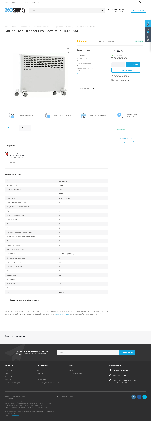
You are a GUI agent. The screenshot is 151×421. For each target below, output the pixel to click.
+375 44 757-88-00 (118, 9)
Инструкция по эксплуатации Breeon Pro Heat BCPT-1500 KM (18, 156)
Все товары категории (126, 138)
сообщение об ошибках (62, 314)
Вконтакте (133, 397)
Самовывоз (9, 374)
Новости (8, 377)
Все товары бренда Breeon (128, 142)
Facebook (139, 397)
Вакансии (9, 380)
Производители (75, 374)
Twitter (144, 397)
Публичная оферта (12, 383)
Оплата (40, 374)
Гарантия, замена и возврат (48, 383)
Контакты (8, 370)
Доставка (40, 377)
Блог (71, 370)
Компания (9, 366)
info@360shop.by (119, 375)
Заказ (39, 370)
